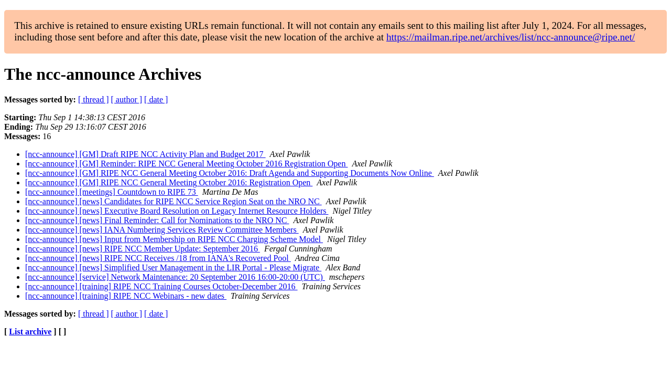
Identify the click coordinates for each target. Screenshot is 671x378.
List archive (30, 331)
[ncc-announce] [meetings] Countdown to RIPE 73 (111, 191)
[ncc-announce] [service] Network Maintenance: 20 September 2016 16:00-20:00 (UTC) (175, 276)
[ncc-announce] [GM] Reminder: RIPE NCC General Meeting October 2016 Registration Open (186, 163)
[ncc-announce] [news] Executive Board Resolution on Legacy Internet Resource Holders (176, 210)
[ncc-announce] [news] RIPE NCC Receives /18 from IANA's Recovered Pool (158, 258)
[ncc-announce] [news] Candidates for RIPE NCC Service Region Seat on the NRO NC (173, 201)
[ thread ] (93, 99)
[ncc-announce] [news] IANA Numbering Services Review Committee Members (162, 229)
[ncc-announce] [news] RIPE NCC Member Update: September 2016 (142, 248)
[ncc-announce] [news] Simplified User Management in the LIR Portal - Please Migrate (173, 267)
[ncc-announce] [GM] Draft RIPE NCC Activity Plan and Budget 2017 (145, 154)
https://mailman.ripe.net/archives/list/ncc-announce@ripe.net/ (510, 37)
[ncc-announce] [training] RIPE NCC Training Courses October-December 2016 (161, 286)
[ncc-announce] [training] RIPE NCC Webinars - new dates (125, 295)
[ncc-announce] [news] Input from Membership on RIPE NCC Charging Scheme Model (174, 239)
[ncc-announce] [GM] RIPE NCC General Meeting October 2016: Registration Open (168, 182)
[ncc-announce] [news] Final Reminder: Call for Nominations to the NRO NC (157, 220)
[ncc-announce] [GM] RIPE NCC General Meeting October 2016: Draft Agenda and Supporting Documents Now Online (229, 173)
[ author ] (127, 99)
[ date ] (156, 99)
